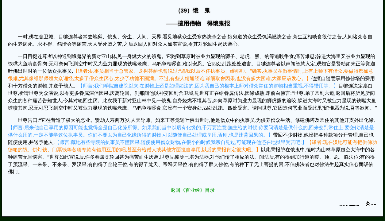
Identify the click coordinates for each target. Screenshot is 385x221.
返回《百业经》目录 (193, 190)
